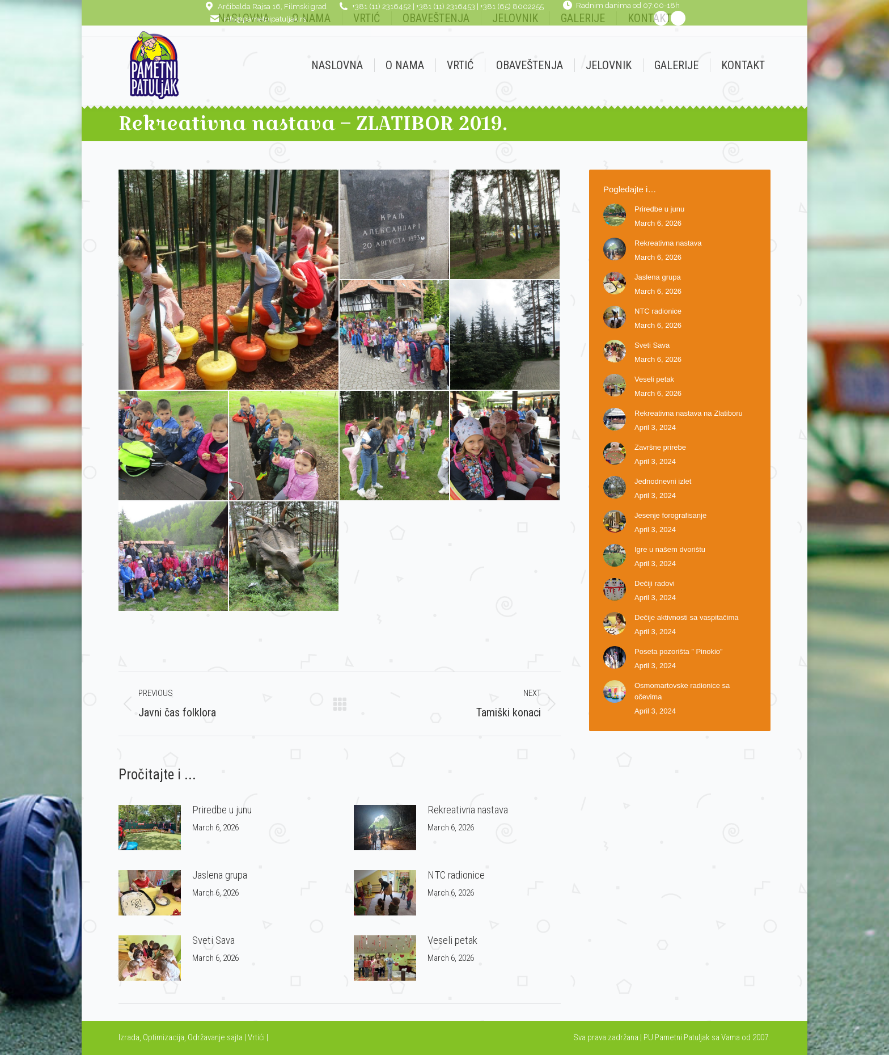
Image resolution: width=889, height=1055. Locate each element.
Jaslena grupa (219, 874)
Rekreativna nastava (467, 809)
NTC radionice (456, 874)
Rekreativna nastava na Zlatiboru (688, 413)
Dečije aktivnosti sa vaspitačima (686, 617)
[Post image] (149, 827)
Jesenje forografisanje (670, 515)
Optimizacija (163, 1037)
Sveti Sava (213, 940)
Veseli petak (452, 940)
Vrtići (257, 1037)
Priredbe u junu (222, 809)
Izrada (128, 1037)
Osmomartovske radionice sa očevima (682, 691)
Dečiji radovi (654, 583)
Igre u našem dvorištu (669, 549)
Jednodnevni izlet (662, 481)
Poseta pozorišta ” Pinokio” (678, 651)
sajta (235, 1037)
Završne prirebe (660, 447)
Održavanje (206, 1037)
